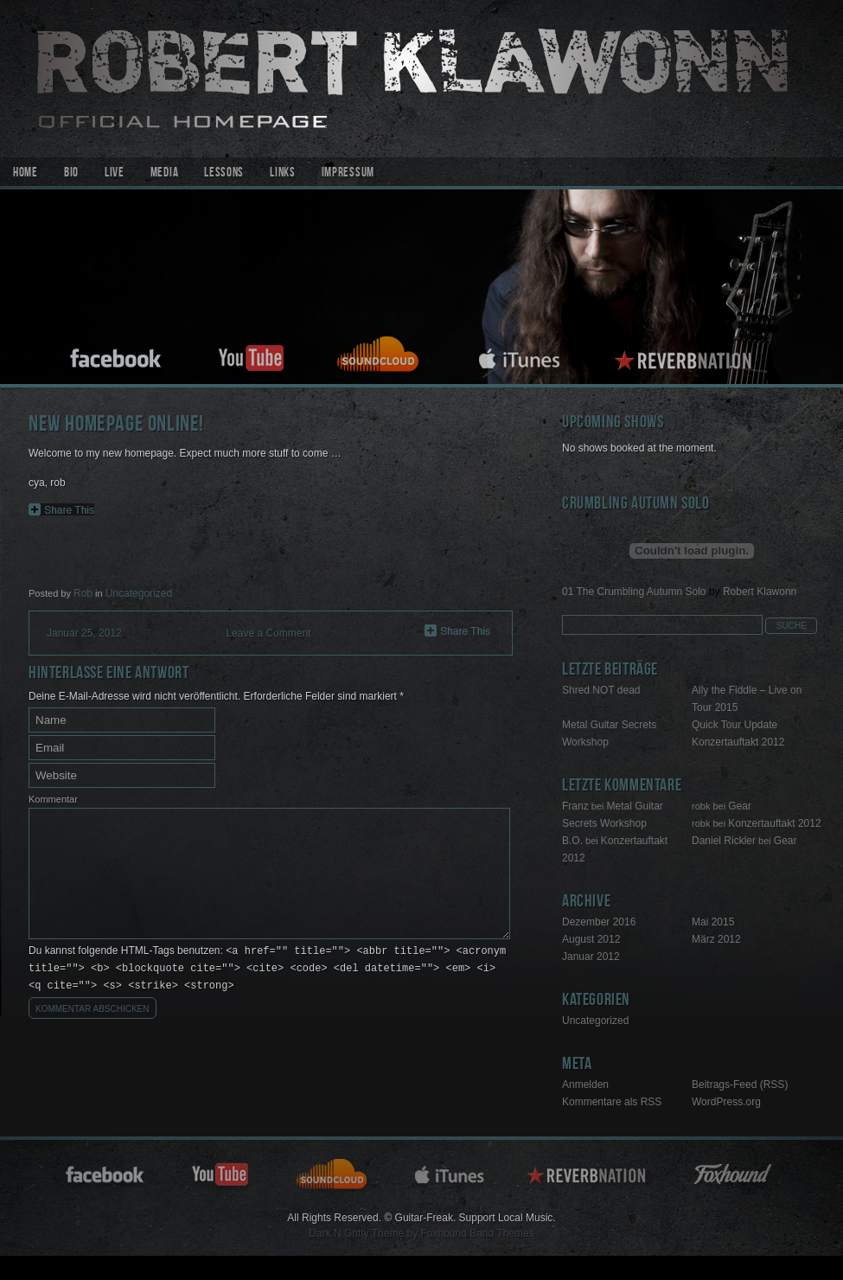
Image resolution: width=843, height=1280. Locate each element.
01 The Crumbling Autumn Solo (634, 592)
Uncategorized (138, 593)
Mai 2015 (713, 922)
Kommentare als (611, 1102)
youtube (250, 355)
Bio (71, 174)
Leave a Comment (268, 633)
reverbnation (686, 355)
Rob (83, 593)
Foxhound (735, 1173)
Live (115, 174)
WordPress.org (726, 1102)
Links (283, 174)
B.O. (572, 841)
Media (164, 174)
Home (25, 174)
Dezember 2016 (598, 922)
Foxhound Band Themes (476, 1233)
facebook (116, 355)
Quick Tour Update (734, 725)
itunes (519, 355)
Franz (575, 806)
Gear (739, 806)
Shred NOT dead (601, 690)
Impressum (348, 174)
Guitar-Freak (421, 78)
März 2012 (716, 939)
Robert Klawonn (759, 592)
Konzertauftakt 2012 (738, 742)
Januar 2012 (591, 956)
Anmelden (585, 1084)
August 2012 (591, 939)
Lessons (224, 174)
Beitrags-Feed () (740, 1084)
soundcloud (381, 355)
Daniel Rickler (724, 841)
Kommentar (53, 799)
